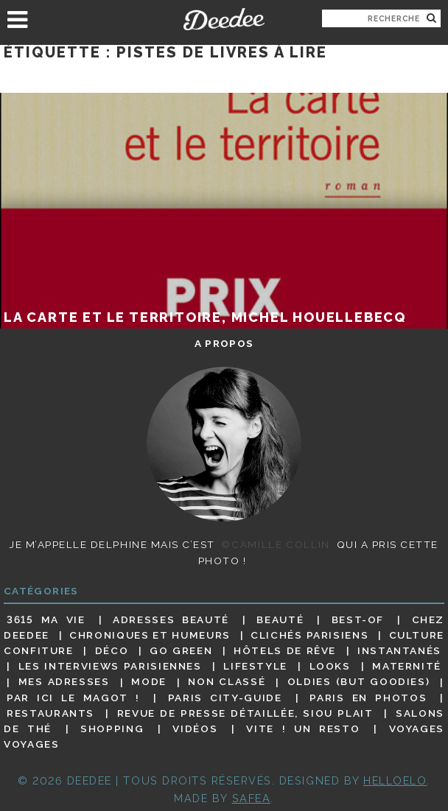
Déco (112, 650)
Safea (251, 798)
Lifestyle (255, 666)
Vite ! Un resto (303, 728)
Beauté (280, 619)
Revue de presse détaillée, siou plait (245, 713)
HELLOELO (395, 780)
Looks (330, 666)
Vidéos (194, 728)
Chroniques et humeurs (150, 635)
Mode (149, 682)
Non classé (226, 682)
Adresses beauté (171, 619)
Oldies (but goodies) (358, 682)
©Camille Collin (275, 544)
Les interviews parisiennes (110, 666)
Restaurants (50, 713)
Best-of (358, 619)
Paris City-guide (225, 697)
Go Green (181, 650)
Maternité (406, 666)
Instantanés (399, 650)
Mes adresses (64, 682)
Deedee (224, 19)
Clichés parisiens (309, 635)
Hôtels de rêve (285, 650)
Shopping (112, 728)
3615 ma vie (46, 619)
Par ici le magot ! (73, 697)
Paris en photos (368, 697)
